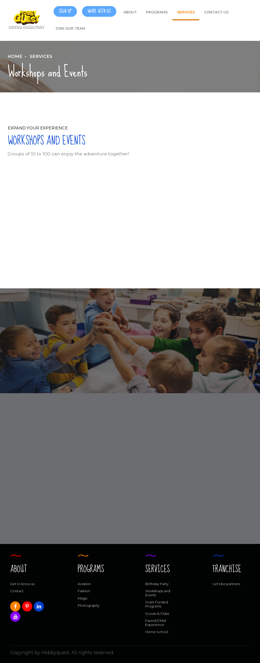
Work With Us (99, 11)
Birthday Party (157, 584)
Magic (83, 598)
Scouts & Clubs (157, 613)
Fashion (84, 591)
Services (186, 12)
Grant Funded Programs (156, 604)
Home (15, 56)
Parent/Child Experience (155, 623)
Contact (17, 591)
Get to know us (22, 584)
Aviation (84, 584)
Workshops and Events (157, 593)
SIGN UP (65, 11)
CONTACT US (216, 12)
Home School (156, 632)
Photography (89, 605)
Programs (157, 12)
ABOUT (130, 12)
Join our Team (70, 28)
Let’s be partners (226, 584)
